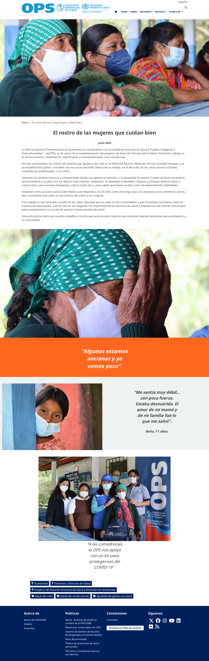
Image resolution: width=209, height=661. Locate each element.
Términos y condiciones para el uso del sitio (82, 652)
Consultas (112, 619)
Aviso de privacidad (76, 639)
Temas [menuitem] (124, 11)
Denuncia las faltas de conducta (125, 628)
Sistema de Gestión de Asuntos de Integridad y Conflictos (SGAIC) (83, 633)
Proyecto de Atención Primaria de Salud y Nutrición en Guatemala (74, 589)
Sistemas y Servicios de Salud (72, 583)
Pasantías (29, 628)
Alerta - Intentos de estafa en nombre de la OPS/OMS (81, 621)
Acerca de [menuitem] (174, 11)
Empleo (28, 624)
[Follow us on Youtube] (171, 621)
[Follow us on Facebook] (158, 621)
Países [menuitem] (133, 11)
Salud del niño (44, 596)
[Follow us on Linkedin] (178, 621)
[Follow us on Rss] (157, 627)
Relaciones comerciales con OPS (83, 627)
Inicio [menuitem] (116, 12)
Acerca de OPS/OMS (35, 619)
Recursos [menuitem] (145, 11)
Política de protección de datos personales (82, 645)
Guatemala (41, 583)
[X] (151, 621)
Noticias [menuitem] (160, 11)
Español (183, 1)
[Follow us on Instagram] (165, 621)
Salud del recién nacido (74, 596)
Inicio (25, 122)
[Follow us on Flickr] (151, 627)
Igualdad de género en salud (114, 596)
